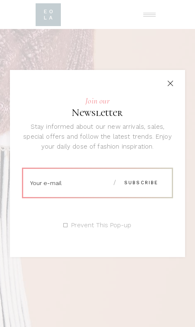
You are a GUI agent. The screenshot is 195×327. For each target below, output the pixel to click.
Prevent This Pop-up (101, 225)
